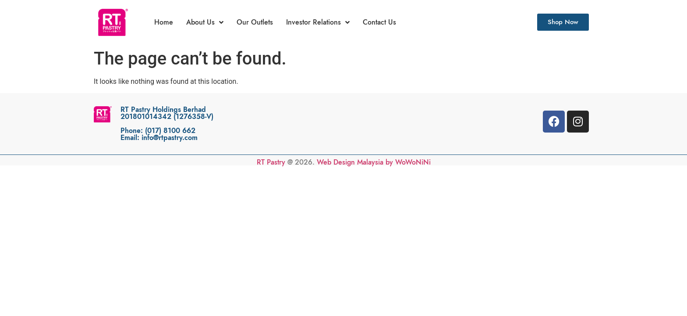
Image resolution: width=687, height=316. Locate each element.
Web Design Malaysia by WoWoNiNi (374, 162)
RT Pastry (271, 162)
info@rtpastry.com (170, 138)
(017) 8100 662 (170, 131)
